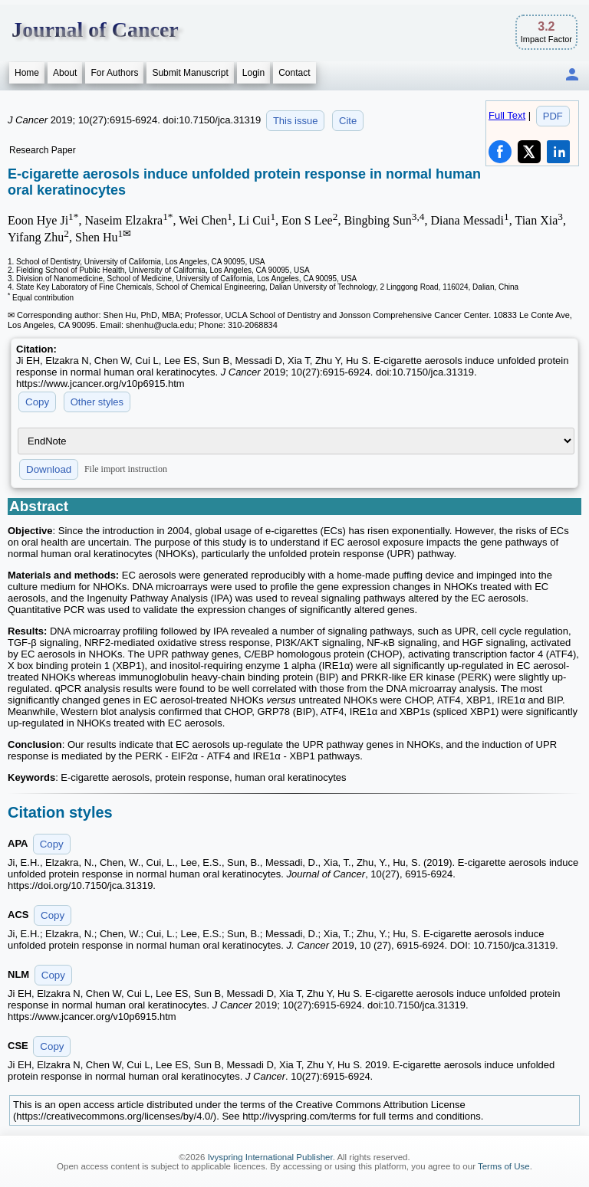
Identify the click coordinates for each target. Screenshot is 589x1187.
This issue (295, 120)
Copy (37, 402)
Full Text (507, 115)
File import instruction (125, 469)
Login (253, 72)
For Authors (114, 72)
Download (48, 469)
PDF (553, 116)
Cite (348, 120)
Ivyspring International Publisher (270, 1157)
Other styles (97, 402)
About (65, 72)
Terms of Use (504, 1166)
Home (27, 72)
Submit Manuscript (190, 72)
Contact (294, 72)
